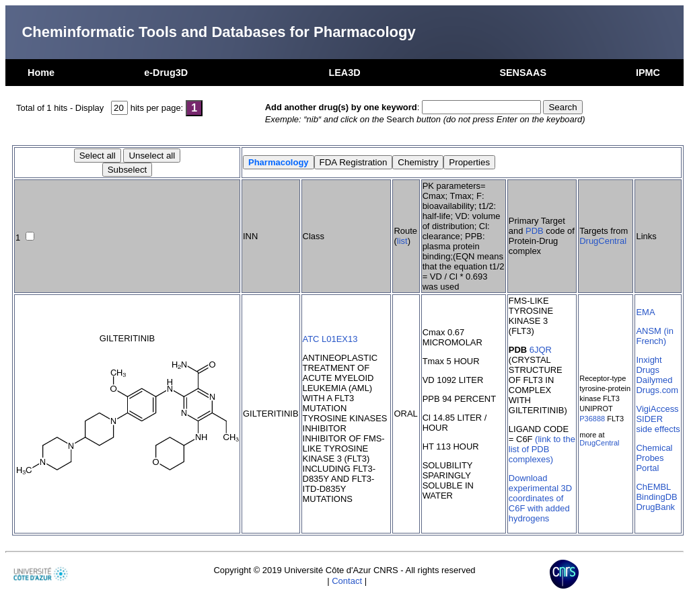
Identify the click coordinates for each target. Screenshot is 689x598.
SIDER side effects (658, 424)
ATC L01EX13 (330, 339)
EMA (645, 312)
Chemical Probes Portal (654, 458)
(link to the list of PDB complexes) (542, 449)
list (402, 241)
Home (41, 72)
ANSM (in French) (654, 336)
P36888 (592, 419)
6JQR (541, 350)
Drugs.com (657, 390)
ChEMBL (653, 487)
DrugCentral (602, 241)
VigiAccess (657, 409)
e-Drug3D (166, 72)
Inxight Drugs (648, 365)
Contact (347, 581)
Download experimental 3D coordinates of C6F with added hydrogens (540, 498)
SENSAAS (522, 72)
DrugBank (655, 507)
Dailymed (654, 380)
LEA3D (344, 72)
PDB (534, 231)
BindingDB (656, 497)
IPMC (648, 72)
